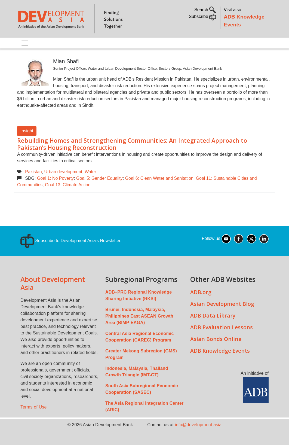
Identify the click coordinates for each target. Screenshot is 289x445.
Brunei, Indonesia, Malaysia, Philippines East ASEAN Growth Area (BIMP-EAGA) (139, 316)
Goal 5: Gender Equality (99, 178)
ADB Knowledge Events (220, 350)
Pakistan (33, 171)
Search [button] (205, 9)
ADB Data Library (212, 315)
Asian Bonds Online (215, 339)
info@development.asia (198, 424)
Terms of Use (33, 407)
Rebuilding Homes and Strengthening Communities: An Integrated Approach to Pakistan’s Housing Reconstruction (132, 143)
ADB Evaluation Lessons (221, 327)
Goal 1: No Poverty (55, 178)
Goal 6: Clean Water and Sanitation (159, 178)
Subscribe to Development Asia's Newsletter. (70, 240)
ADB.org (200, 292)
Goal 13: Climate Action (67, 184)
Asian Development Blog (222, 303)
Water (90, 171)
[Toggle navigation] (24, 43)
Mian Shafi (66, 61)
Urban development (63, 171)
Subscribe (202, 16)
